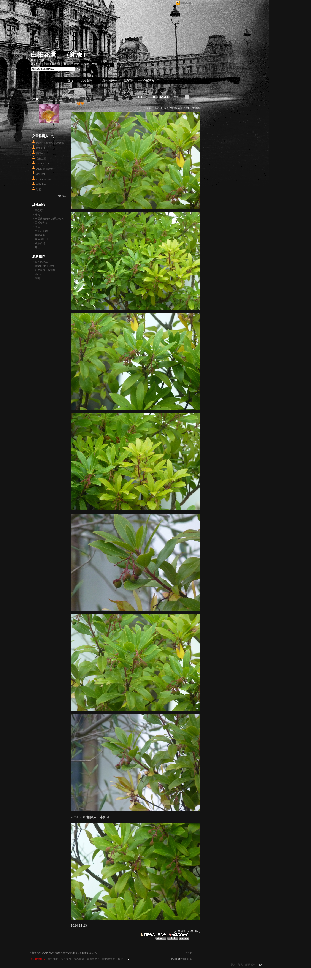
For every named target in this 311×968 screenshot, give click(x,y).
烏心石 (39, 210)
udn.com (187, 958)
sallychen (41, 184)
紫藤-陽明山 (42, 239)
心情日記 (193, 931)
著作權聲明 (93, 958)
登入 (233, 964)
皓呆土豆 (41, 158)
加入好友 (36, 64)
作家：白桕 (37, 60)
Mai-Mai (40, 174)
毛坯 (38, 189)
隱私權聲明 (108, 958)
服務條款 (79, 958)
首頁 (70, 80)
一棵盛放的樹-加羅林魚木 (49, 218)
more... (62, 196)
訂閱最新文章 (89, 64)
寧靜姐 (39, 153)
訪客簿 (128, 80)
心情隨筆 (180, 931)
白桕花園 (44, 54)
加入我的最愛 (71, 64)
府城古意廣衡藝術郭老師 (50, 142)
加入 (240, 964)
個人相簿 (108, 80)
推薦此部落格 (52, 64)
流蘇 (37, 226)
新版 (76, 54)
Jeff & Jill (41, 148)
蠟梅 (37, 214)
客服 (120, 958)
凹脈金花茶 (41, 222)
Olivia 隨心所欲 (44, 168)
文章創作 (86, 80)
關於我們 (53, 958)
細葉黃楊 (40, 243)
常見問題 (66, 958)
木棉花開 (40, 235)
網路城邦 (186, 3)
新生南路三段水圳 (45, 270)
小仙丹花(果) (42, 231)
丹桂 (37, 247)
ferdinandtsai (43, 179)
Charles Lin (42, 163)
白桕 (49, 127)
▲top (189, 952)
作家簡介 (148, 80)
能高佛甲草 (41, 261)
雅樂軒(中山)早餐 (45, 265)
